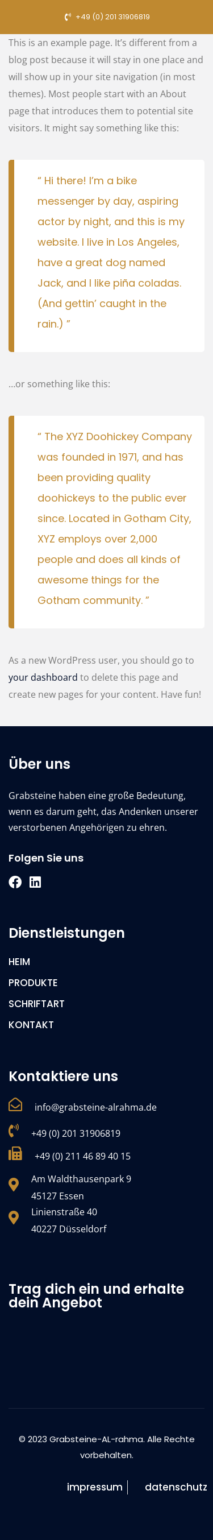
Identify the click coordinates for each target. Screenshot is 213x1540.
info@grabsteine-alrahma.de (96, 1107)
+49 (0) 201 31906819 (75, 1133)
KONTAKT (31, 1025)
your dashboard (43, 677)
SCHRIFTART (37, 1004)
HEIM (19, 961)
